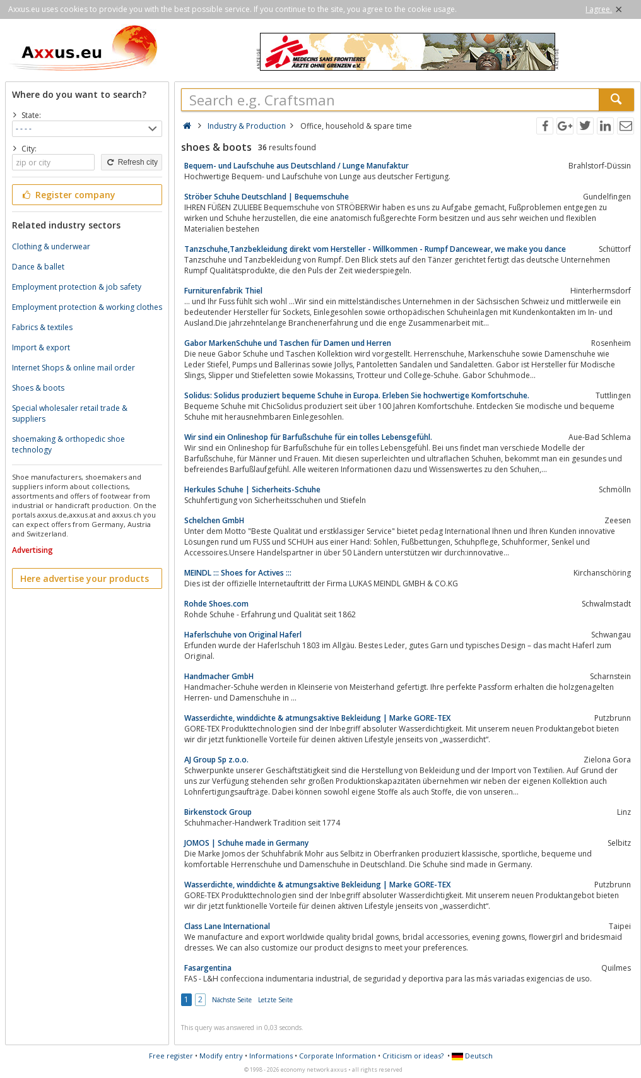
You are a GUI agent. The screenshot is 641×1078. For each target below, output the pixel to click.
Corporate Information (337, 1055)
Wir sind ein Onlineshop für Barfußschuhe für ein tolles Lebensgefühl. (308, 437)
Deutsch (472, 1055)
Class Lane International (227, 926)
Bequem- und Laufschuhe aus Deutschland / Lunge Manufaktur (296, 165)
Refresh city (131, 162)
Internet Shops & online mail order (73, 367)
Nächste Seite (232, 999)
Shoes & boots (38, 387)
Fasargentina (208, 967)
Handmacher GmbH (219, 676)
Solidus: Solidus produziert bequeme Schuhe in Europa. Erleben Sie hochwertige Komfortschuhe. (356, 395)
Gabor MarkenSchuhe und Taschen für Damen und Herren (287, 343)
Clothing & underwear (51, 246)
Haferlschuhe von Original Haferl (243, 634)
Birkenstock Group (218, 812)
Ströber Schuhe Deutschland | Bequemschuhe (266, 196)
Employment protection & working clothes (87, 307)
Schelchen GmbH (214, 520)
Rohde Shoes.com (216, 603)
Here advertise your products (84, 578)
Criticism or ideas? (413, 1055)
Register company (67, 195)
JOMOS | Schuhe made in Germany (246, 843)
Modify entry (221, 1055)
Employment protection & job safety (76, 286)
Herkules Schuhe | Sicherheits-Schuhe (252, 489)
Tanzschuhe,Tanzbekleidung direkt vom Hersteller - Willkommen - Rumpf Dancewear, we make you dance (375, 249)
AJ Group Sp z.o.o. (216, 759)
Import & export (41, 347)
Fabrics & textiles (42, 327)
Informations (271, 1055)
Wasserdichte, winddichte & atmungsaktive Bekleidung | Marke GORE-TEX (317, 718)
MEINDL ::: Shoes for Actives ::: (237, 572)
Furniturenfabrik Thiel (223, 290)
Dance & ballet (38, 266)
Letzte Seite (275, 999)
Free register (171, 1055)
